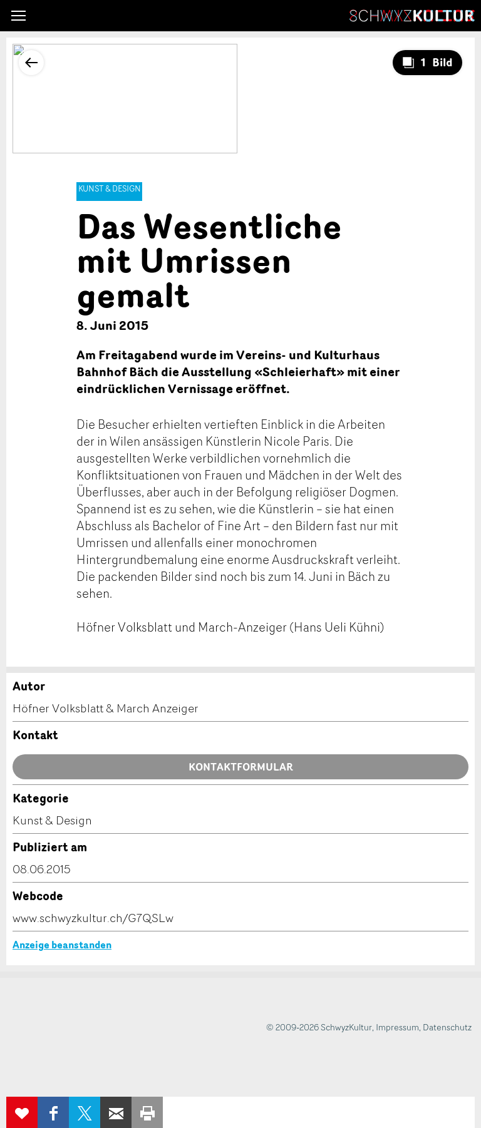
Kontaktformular (241, 766)
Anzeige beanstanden (62, 944)
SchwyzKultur (412, 15)
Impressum (397, 1027)
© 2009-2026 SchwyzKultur (319, 1027)
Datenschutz (447, 1027)
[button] (18, 15)
